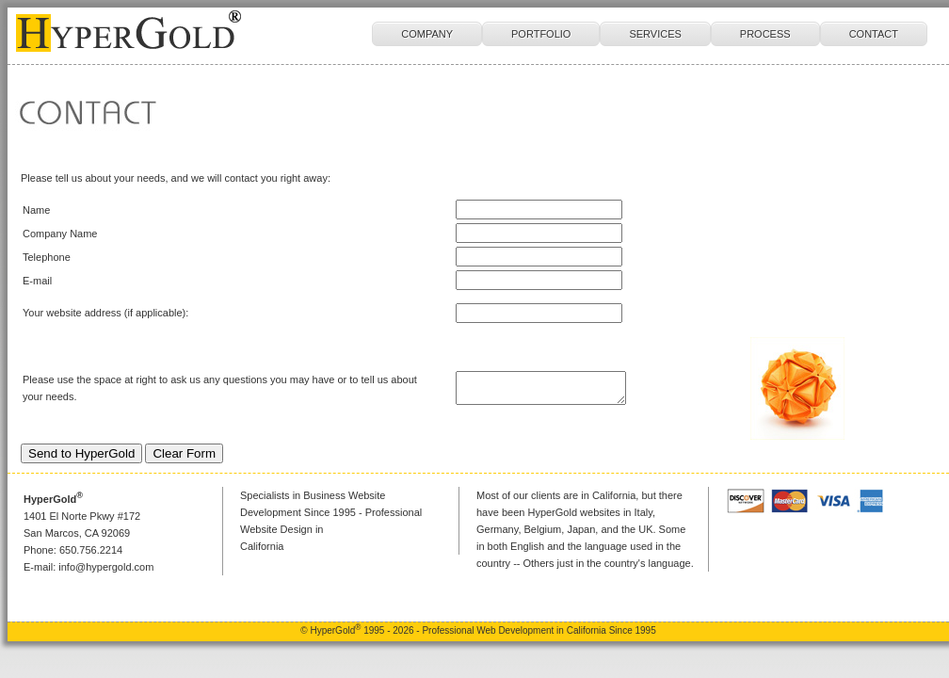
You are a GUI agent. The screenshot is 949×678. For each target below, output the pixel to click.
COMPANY (427, 34)
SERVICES (655, 34)
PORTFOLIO (541, 34)
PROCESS (765, 34)
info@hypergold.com (105, 567)
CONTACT (873, 34)
